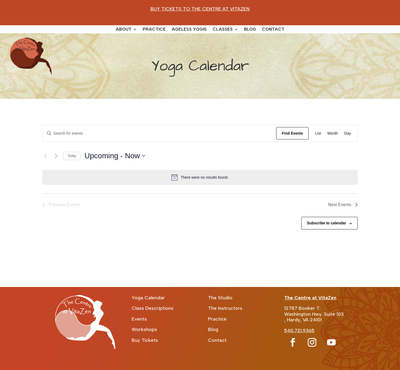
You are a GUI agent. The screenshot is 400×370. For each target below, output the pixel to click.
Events (139, 319)
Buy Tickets (145, 340)
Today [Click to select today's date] (72, 156)
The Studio (220, 298)
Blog (250, 29)
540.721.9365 (299, 330)
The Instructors (225, 308)
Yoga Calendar (148, 298)
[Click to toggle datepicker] (114, 155)
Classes (223, 29)
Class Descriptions (152, 308)
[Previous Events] (45, 156)
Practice (154, 29)
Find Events (292, 133)
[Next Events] (56, 156)
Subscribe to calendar (326, 223)
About (123, 29)
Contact (273, 29)
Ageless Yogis (189, 29)
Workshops (144, 329)
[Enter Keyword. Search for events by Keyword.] (159, 133)
